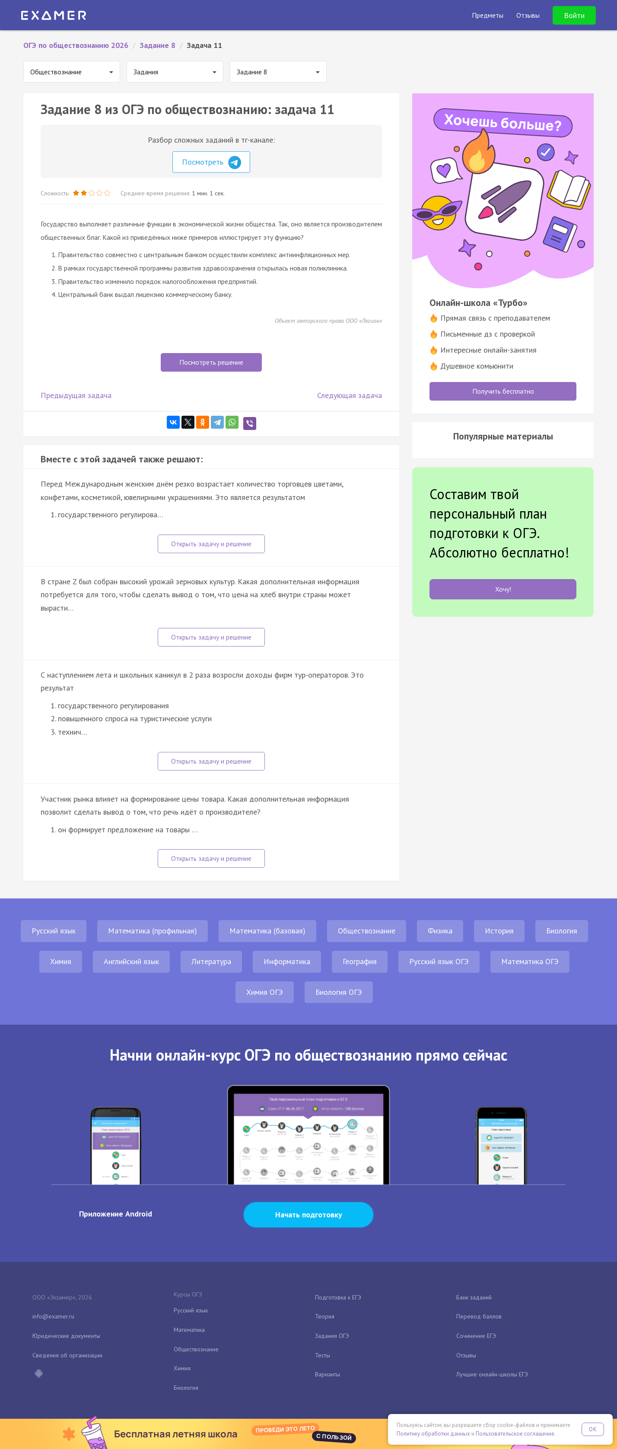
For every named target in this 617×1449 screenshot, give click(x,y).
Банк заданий (474, 1297)
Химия (60, 961)
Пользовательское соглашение (515, 1433)
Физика (440, 931)
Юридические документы (66, 1336)
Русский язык (54, 931)
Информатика (287, 961)
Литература (211, 961)
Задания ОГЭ (332, 1336)
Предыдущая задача (76, 395)
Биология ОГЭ (338, 992)
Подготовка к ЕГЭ (338, 1297)
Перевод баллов (479, 1316)
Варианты (327, 1374)
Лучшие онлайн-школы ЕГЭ (492, 1374)
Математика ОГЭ (530, 961)
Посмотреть (211, 162)
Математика (189, 1330)
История (499, 931)
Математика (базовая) (267, 931)
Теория (324, 1316)
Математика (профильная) (152, 931)
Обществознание (366, 931)
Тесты (322, 1355)
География (360, 961)
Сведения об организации (67, 1355)
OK (593, 1429)
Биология (561, 931)
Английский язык (131, 961)
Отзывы (466, 1355)
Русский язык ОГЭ (439, 961)
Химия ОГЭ (264, 992)
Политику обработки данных (433, 1433)
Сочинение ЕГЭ (476, 1336)
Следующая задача (349, 395)
